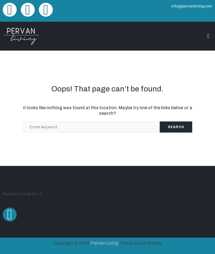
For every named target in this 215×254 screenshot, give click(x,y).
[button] (208, 36)
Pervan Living (104, 243)
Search (176, 127)
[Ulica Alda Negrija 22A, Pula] (161, 200)
